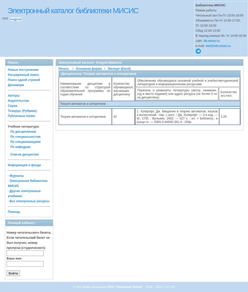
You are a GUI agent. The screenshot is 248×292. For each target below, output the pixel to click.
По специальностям (25, 137)
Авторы (14, 95)
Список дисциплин (24, 154)
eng (13, 19)
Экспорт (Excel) (119, 69)
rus (18, 19)
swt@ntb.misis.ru (218, 46)
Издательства (18, 100)
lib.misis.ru (212, 41)
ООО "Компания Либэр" (125, 287)
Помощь (14, 212)
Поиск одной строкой (24, 80)
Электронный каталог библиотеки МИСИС (73, 10)
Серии (12, 106)
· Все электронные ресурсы (29, 201)
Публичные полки (21, 116)
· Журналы (16, 176)
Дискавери (16, 85)
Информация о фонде (24, 165)
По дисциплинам (23, 131)
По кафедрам (20, 147)
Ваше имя (14, 258)
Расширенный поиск (23, 75)
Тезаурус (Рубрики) (22, 111)
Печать (63, 69)
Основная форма (89, 69)
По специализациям (25, 142)
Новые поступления (23, 70)
